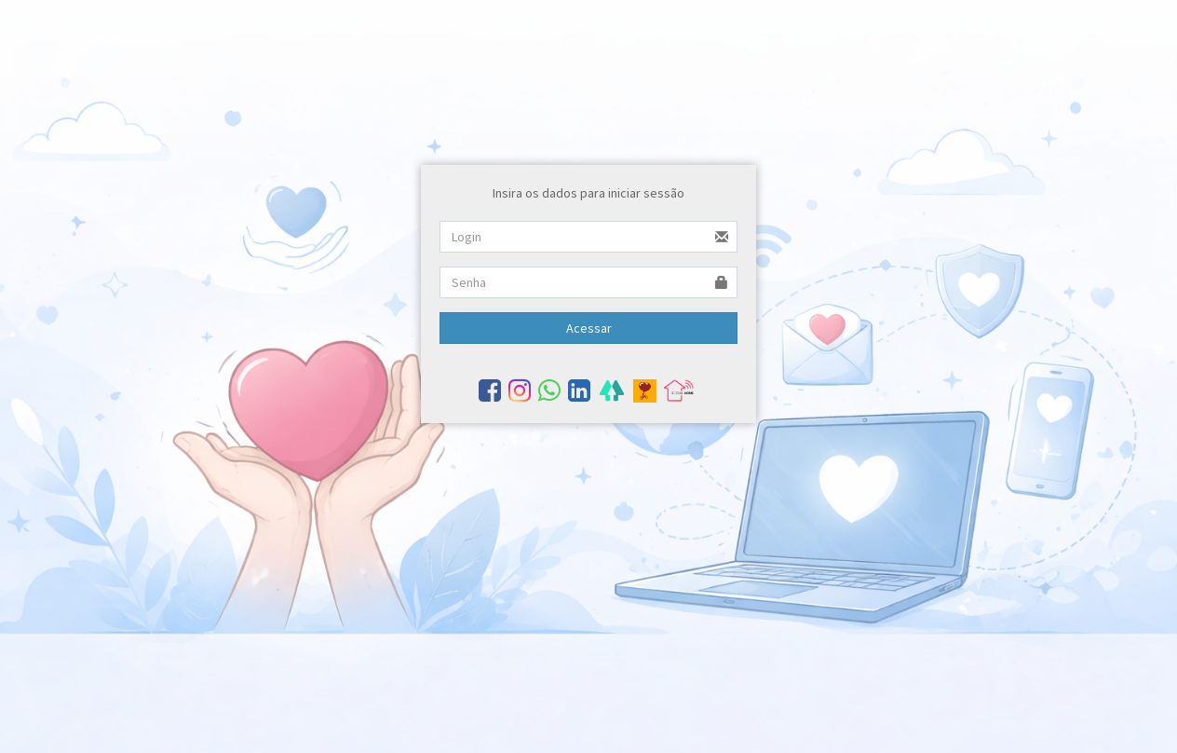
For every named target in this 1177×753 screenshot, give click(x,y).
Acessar (589, 328)
